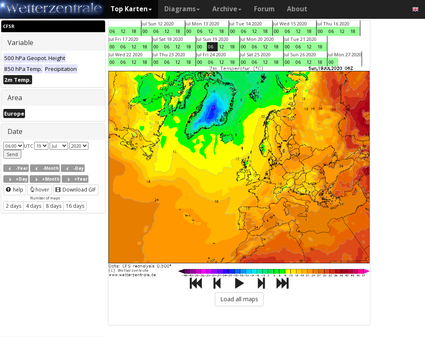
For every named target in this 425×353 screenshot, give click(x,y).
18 (133, 31)
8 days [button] (53, 205)
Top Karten (131, 9)
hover (39, 189)
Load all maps (239, 299)
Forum (264, 9)
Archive (226, 9)
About (297, 9)
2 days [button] (13, 205)
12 (123, 31)
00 (145, 31)
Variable (20, 42)
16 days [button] (75, 205)
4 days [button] (33, 205)
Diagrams (182, 9)
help (14, 189)
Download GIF (75, 189)
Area (15, 97)
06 (112, 31)
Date (15, 131)
